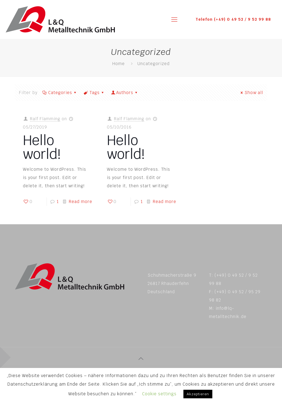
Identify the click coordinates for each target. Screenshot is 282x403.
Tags (94, 92)
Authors (124, 92)
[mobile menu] (174, 19)
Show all (251, 92)
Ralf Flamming (45, 118)
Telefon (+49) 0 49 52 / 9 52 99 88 (233, 19)
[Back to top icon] (141, 358)
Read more (80, 201)
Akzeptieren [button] (198, 394)
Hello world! (42, 147)
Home (118, 63)
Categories (60, 92)
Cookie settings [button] (159, 393)
